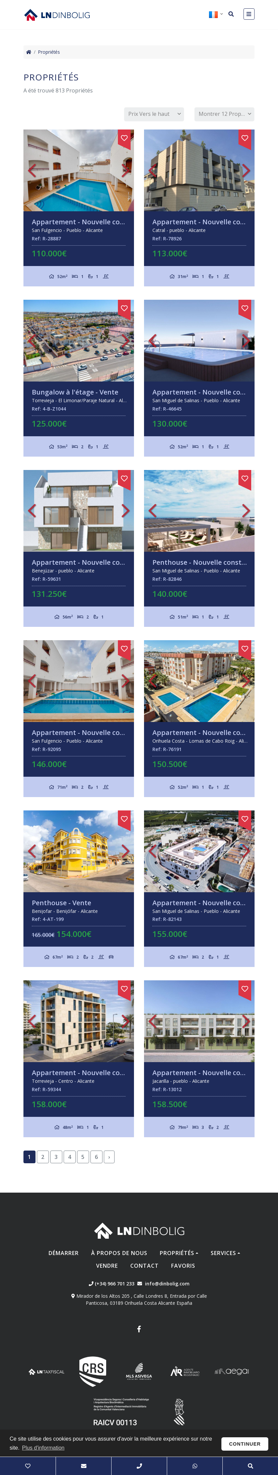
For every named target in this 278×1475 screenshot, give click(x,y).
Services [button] (223, 1253)
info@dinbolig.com (167, 1283)
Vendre (107, 1265)
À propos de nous (119, 1253)
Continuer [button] (245, 1444)
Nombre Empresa (56, 14)
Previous (31, 170)
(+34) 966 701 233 (111, 1283)
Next (125, 170)
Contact (144, 1265)
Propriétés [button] (177, 1253)
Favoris (183, 1265)
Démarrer (64, 1253)
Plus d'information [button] (43, 1448)
